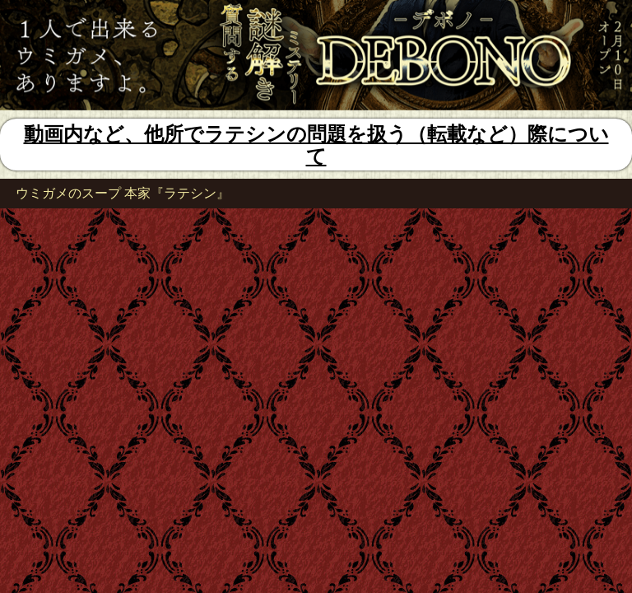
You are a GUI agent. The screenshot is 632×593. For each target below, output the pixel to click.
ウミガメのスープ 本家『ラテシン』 (123, 193)
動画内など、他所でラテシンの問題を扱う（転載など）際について (316, 145)
